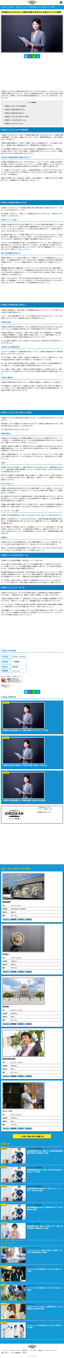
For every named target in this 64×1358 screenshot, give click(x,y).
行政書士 (11, 7)
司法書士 (5, 954)
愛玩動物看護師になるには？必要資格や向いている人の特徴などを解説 (45, 1208)
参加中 (24, 1353)
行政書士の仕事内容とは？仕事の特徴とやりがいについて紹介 (26, 730)
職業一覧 (25, 1350)
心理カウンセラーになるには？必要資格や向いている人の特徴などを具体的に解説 (45, 1308)
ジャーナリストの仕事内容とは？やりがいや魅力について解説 (45, 1289)
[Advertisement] (32, 74)
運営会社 (40, 1350)
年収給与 (21, 919)
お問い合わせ (4, 1353)
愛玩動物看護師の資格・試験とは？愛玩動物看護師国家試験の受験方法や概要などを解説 (45, 1152)
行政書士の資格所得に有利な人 (14, 113)
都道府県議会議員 (9, 1058)
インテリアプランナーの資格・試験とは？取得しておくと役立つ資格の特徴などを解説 (45, 1251)
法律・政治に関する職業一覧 (33, 1136)
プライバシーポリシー (51, 1350)
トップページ (4, 1350)
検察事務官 (6, 902)
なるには (6, 919)
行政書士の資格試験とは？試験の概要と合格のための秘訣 (24, 800)
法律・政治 (16, 671)
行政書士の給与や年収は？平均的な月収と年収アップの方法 (25, 765)
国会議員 (5, 1006)
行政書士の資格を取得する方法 (14, 109)
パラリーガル (7, 1111)
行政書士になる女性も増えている (15, 120)
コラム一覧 (33, 1350)
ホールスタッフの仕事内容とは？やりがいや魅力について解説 (45, 1270)
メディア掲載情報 (15, 1353)
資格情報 (13, 919)
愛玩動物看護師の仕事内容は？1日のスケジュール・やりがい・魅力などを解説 (44, 1190)
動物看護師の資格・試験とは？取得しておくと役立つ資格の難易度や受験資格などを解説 (45, 1227)
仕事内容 (28, 919)
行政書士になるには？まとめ (13, 123)
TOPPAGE (4, 7)
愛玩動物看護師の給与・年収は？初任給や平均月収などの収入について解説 (45, 1171)
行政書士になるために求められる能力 (16, 116)
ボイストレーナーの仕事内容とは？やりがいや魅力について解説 (45, 1326)
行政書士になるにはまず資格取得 (15, 106)
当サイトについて (15, 1350)
